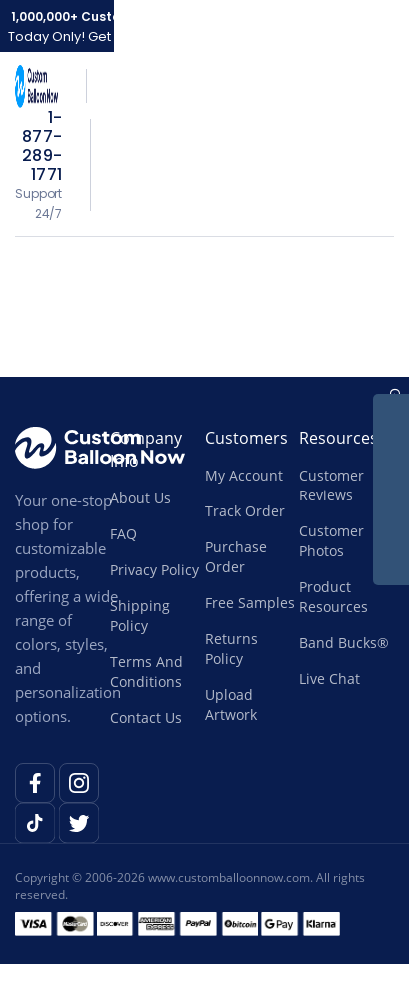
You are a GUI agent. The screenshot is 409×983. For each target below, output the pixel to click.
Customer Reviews (331, 485)
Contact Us (146, 717)
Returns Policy (231, 648)
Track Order (245, 510)
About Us (140, 498)
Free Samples (250, 602)
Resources (338, 438)
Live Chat (329, 678)
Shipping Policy (140, 615)
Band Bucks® (344, 642)
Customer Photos (331, 540)
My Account (244, 475)
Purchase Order (236, 556)
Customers (246, 438)
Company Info (146, 449)
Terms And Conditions (146, 671)
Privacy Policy (154, 569)
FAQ (123, 533)
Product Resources (333, 596)
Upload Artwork (231, 704)
